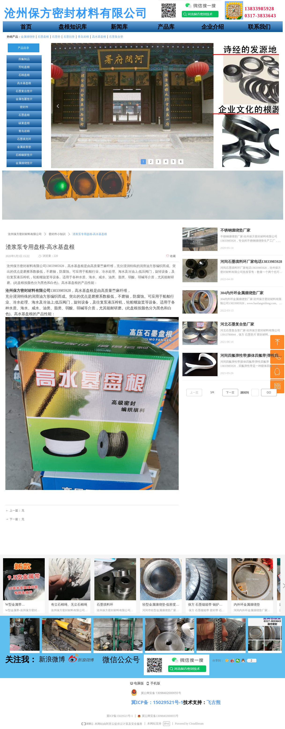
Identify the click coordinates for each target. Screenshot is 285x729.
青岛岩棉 (24, 131)
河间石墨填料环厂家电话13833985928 (251, 262)
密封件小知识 (57, 234)
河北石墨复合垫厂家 (237, 324)
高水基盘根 (24, 83)
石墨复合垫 (116, 37)
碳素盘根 (24, 123)
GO (269, 392)
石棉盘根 (24, 75)
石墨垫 (56, 37)
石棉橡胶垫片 (24, 155)
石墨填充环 (24, 139)
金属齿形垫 (24, 147)
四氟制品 (24, 59)
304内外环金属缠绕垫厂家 (241, 293)
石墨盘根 (24, 115)
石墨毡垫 (69, 37)
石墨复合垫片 (24, 91)
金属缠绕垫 (28, 37)
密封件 (24, 107)
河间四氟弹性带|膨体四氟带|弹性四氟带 (251, 356)
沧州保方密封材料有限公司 (25, 234)
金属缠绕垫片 (24, 163)
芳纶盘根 (24, 67)
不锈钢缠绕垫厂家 (235, 230)
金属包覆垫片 (24, 99)
